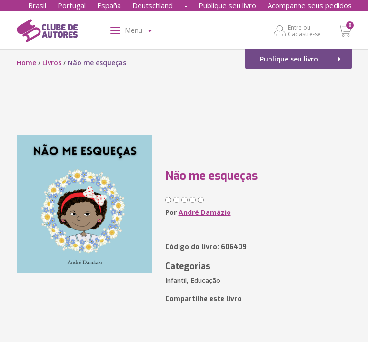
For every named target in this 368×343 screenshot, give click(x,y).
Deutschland (152, 5)
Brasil (37, 5)
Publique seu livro (227, 5)
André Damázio (205, 212)
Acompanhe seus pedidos (310, 5)
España (109, 5)
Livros (51, 62)
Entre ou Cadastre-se (304, 30)
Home (26, 62)
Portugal (72, 5)
